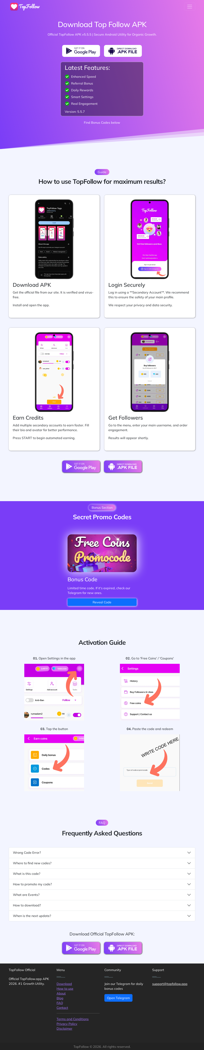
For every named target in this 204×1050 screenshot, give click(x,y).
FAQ (60, 1003)
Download (64, 984)
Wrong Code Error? (102, 853)
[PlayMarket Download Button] (81, 51)
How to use (65, 989)
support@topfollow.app (169, 984)
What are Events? (102, 895)
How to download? (102, 905)
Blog (60, 998)
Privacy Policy (67, 1024)
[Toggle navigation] (189, 7)
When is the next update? (102, 916)
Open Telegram (118, 998)
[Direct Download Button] (123, 51)
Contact (62, 1008)
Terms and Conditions (73, 1019)
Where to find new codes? (102, 863)
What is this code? (102, 874)
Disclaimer (64, 1029)
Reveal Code (102, 602)
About (61, 993)
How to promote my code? (102, 884)
